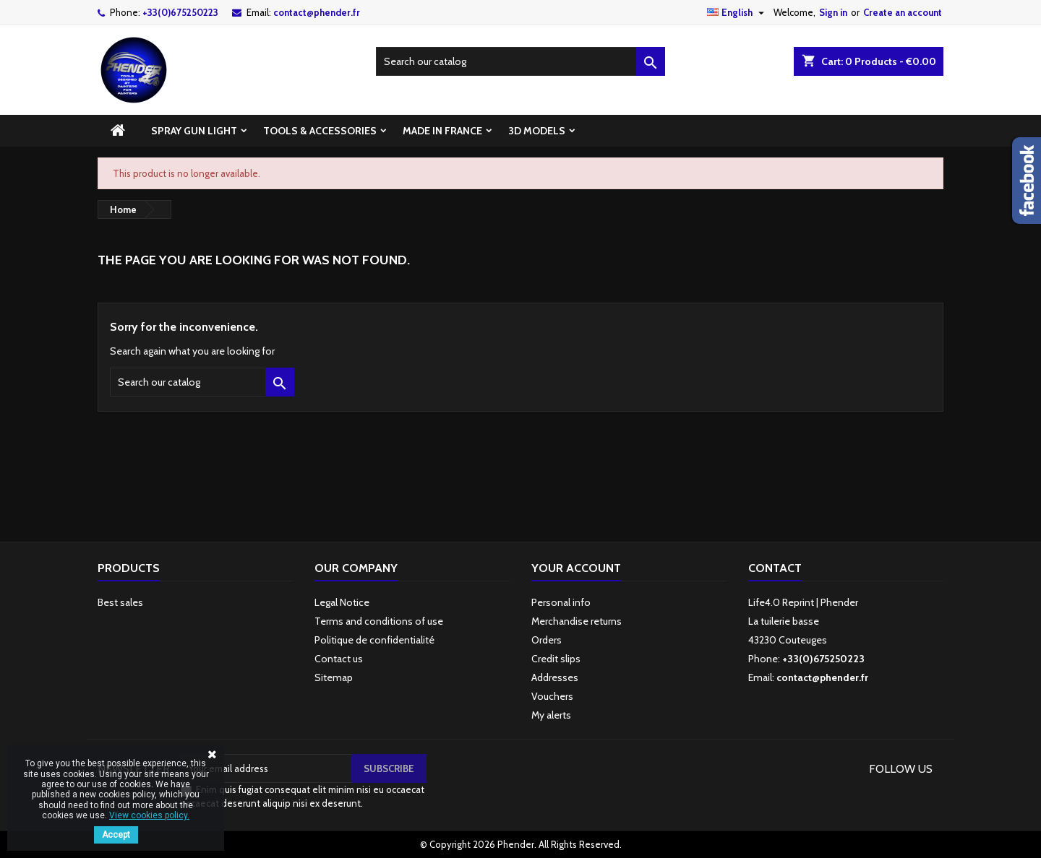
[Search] (520, 61)
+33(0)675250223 (180, 12)
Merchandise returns (576, 621)
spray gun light (194, 130)
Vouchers (552, 696)
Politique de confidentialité (374, 639)
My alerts (551, 715)
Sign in (833, 12)
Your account (576, 568)
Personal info (561, 602)
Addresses (554, 677)
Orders (546, 639)
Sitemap (333, 677)
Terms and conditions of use (378, 621)
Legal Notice (341, 602)
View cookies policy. (149, 815)
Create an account (902, 12)
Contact (775, 568)
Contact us (338, 658)
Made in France (442, 130)
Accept (116, 835)
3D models (536, 130)
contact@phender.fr (316, 12)
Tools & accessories (320, 130)
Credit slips (556, 658)
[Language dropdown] (737, 12)
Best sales (120, 602)
